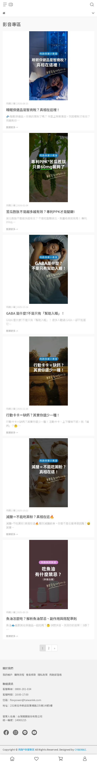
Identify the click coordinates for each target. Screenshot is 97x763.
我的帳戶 (8, 674)
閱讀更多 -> (12, 127)
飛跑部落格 (55, 674)
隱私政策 (43, 674)
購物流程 (19, 674)
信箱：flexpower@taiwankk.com (22, 700)
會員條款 (31, 674)
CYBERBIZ (80, 749)
